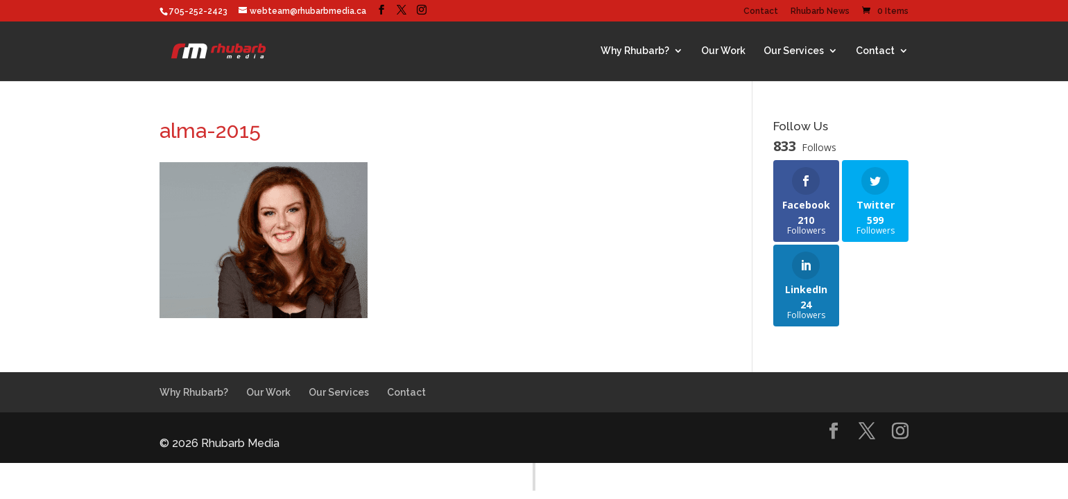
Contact (760, 11)
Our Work (723, 50)
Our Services (794, 50)
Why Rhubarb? (635, 50)
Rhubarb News (820, 11)
